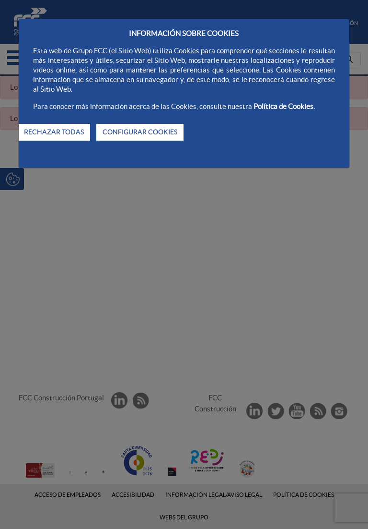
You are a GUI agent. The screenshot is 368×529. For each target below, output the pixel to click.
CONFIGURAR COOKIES (140, 132)
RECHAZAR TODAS (54, 132)
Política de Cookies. (284, 106)
